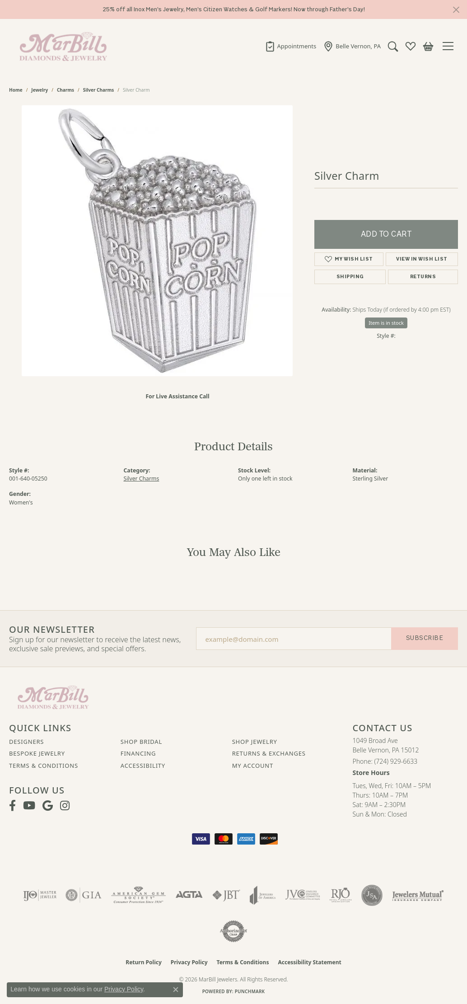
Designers (26, 741)
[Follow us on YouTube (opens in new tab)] (29, 805)
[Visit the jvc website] (302, 895)
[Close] (456, 9)
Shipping (350, 276)
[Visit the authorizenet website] (233, 931)
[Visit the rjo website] (340, 895)
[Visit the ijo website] (40, 895)
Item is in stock (386, 322)
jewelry (39, 90)
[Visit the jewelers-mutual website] (418, 895)
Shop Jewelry (254, 741)
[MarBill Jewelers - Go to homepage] (53, 696)
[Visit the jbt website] (226, 895)
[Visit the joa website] (263, 895)
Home (16, 90)
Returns (423, 276)
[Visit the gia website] (83, 895)
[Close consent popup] (175, 989)
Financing (138, 753)
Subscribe (424, 638)
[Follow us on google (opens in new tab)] (47, 805)
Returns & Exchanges (269, 753)
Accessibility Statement (309, 962)
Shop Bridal (141, 741)
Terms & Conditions (43, 765)
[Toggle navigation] (450, 46)
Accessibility (143, 765)
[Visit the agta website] (189, 895)
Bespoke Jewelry (37, 753)
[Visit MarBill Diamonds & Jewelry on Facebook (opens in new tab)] (12, 805)
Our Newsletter (52, 629)
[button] (393, 46)
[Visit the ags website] (138, 895)
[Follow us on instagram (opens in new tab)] (65, 805)
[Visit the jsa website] (372, 895)
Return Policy (144, 962)
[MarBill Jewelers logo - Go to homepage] (61, 46)
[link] (291, 46)
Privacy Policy (189, 962)
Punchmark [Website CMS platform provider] (250, 991)
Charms (65, 90)
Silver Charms (98, 90)
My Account (252, 765)
